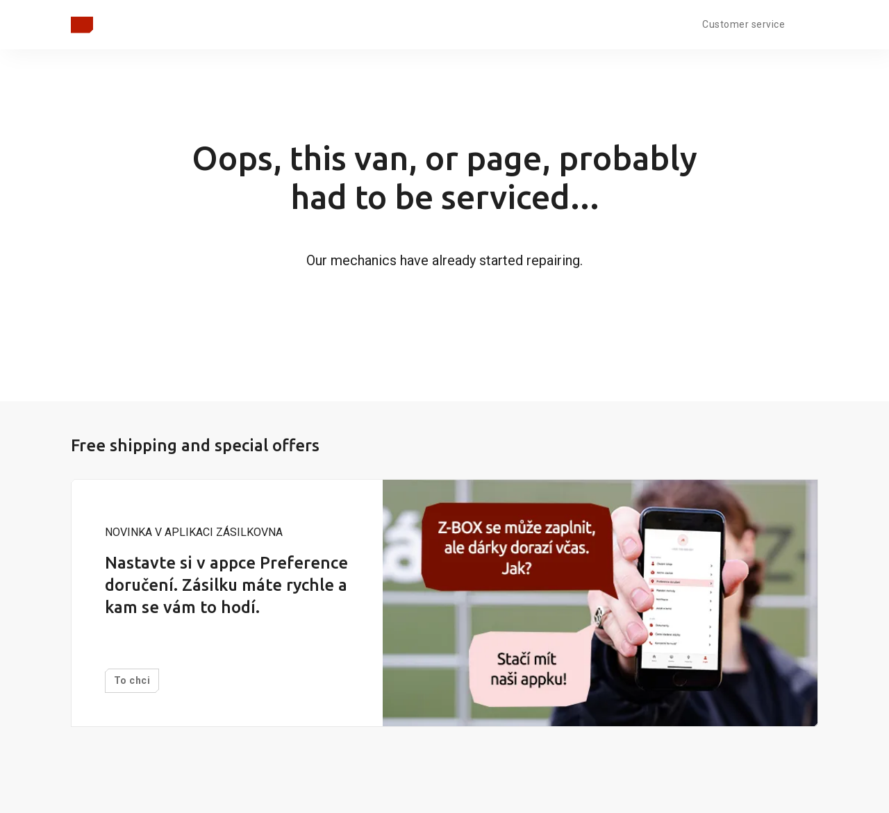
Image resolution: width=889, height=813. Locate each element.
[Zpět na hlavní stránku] (82, 25)
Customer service (743, 24)
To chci (132, 680)
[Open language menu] (807, 23)
